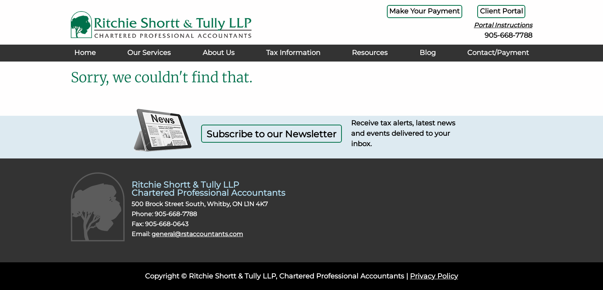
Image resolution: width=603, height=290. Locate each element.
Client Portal (498, 12)
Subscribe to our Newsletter (271, 134)
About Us (217, 58)
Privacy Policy (434, 276)
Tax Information (291, 58)
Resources (368, 58)
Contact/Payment (494, 58)
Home (86, 58)
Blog (424, 58)
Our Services (149, 58)
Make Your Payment (413, 12)
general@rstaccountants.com (197, 234)
